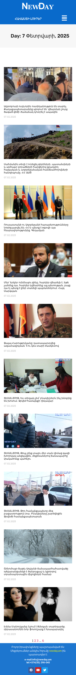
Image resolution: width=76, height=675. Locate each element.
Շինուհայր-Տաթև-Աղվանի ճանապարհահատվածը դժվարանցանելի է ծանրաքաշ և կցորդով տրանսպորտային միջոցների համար (36, 571)
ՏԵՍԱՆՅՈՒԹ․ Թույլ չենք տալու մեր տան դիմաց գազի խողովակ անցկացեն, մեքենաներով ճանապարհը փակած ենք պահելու (37, 456)
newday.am (55, 650)
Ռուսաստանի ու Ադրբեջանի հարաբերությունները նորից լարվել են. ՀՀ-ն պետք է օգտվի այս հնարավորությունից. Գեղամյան (36, 227)
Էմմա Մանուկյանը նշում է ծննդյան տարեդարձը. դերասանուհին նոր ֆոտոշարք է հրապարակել (34, 628)
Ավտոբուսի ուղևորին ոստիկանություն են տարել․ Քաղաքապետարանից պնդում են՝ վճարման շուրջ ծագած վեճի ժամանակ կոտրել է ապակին (36, 109)
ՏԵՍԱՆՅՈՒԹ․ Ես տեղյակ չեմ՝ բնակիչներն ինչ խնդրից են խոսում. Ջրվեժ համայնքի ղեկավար (38, 399)
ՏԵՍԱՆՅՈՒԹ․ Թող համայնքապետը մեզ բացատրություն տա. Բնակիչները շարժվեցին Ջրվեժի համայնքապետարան (33, 514)
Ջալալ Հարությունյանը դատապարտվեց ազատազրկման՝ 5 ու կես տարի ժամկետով (31, 344)
